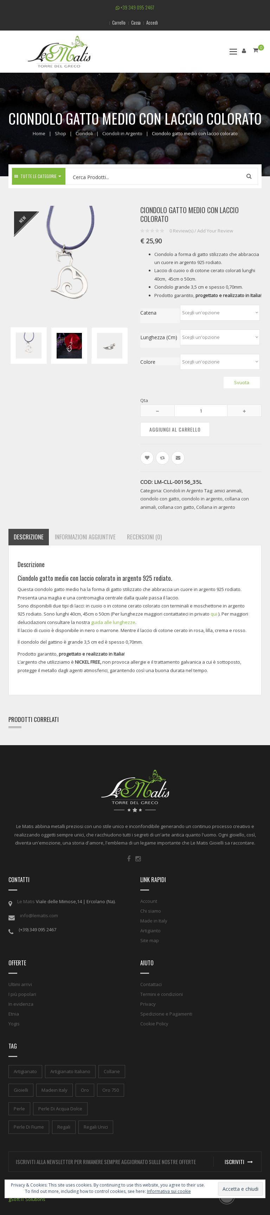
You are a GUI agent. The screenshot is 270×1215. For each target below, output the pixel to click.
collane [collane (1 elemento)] (112, 1071)
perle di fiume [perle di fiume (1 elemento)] (29, 1127)
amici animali (228, 490)
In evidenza (20, 1003)
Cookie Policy (154, 1023)
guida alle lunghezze (113, 622)
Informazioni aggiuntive (85, 536)
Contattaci (151, 984)
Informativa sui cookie (169, 1191)
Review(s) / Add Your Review (201, 231)
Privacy (148, 1003)
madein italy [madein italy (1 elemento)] (54, 1090)
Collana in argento (215, 507)
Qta (144, 400)
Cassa (136, 22)
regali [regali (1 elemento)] (63, 1127)
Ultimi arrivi (20, 984)
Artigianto (150, 930)
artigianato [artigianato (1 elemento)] (25, 1071)
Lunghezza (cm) (158, 337)
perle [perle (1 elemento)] (19, 1108)
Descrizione (29, 536)
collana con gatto (176, 507)
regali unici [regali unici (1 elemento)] (96, 1127)
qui (214, 614)
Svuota (241, 382)
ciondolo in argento (202, 498)
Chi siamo (150, 910)
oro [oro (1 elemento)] (85, 1090)
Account (148, 901)
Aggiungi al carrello (175, 429)
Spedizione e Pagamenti (166, 1013)
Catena (148, 312)
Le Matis (26, 901)
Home (39, 133)
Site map (149, 940)
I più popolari (22, 994)
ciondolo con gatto (159, 498)
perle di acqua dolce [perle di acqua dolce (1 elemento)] (60, 1108)
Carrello (119, 22)
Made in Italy (153, 920)
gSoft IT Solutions (26, 1199)
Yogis (14, 1023)
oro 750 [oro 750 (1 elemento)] (110, 1090)
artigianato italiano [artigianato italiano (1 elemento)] (70, 1071)
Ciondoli (84, 133)
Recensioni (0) (144, 536)
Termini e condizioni (161, 994)
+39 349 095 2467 (135, 7)
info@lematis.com (39, 915)
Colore (147, 362)
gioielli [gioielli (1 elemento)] (21, 1090)
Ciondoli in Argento (122, 133)
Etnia (13, 1013)
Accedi (152, 22)
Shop (60, 133)
